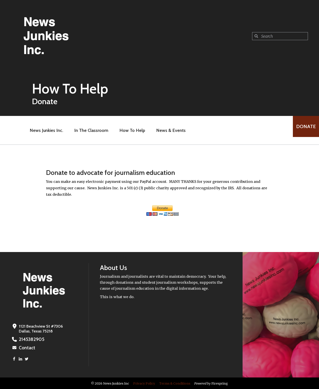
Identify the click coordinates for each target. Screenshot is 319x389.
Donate (302, 130)
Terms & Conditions (174, 383)
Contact (26, 347)
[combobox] (280, 36)
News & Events (167, 130)
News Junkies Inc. (43, 130)
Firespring (219, 383)
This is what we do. (117, 297)
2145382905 (30, 339)
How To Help (129, 130)
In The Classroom (88, 130)
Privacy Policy (144, 383)
